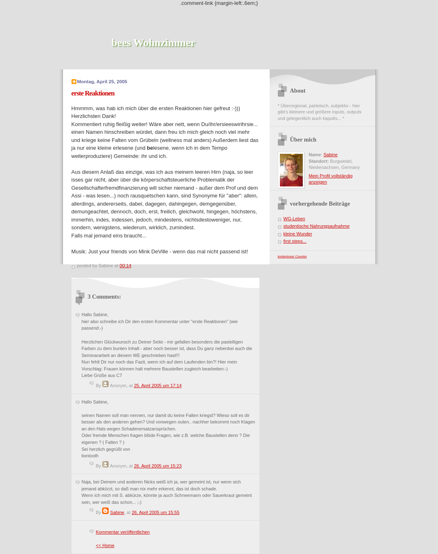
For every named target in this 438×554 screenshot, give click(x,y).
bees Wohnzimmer (153, 43)
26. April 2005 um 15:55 (155, 512)
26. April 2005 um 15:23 (158, 465)
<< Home (105, 545)
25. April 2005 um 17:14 (158, 385)
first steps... (295, 241)
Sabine (117, 512)
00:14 (126, 265)
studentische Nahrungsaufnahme (317, 226)
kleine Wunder (298, 233)
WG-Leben (294, 218)
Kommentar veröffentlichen (123, 532)
